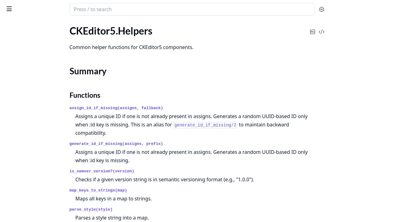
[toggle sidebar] (84, 8)
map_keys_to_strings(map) (144, 190)
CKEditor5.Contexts (26, 31)
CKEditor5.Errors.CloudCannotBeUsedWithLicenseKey (43, 164)
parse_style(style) (137, 209)
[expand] (86, 32)
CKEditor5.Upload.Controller (35, 143)
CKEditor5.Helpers (24, 47)
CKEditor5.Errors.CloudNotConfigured (43, 173)
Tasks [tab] (67, 25)
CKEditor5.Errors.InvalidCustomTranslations (43, 214)
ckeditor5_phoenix (29, 6)
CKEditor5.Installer (25, 77)
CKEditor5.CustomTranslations (37, 39)
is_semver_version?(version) (148, 171)
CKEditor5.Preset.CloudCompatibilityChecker (43, 110)
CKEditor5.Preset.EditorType (35, 118)
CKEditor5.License (24, 93)
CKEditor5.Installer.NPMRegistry (39, 85)
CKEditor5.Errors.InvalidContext (39, 206)
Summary (21, 58)
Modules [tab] (37, 25)
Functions (21, 65)
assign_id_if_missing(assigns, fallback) (162, 108)
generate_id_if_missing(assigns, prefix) (162, 144)
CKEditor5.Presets (24, 135)
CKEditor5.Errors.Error (28, 189)
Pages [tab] (11, 25)
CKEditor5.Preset (23, 102)
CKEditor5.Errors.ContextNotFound (43, 181)
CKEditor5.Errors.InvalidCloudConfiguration (43, 198)
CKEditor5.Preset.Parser (30, 127)
